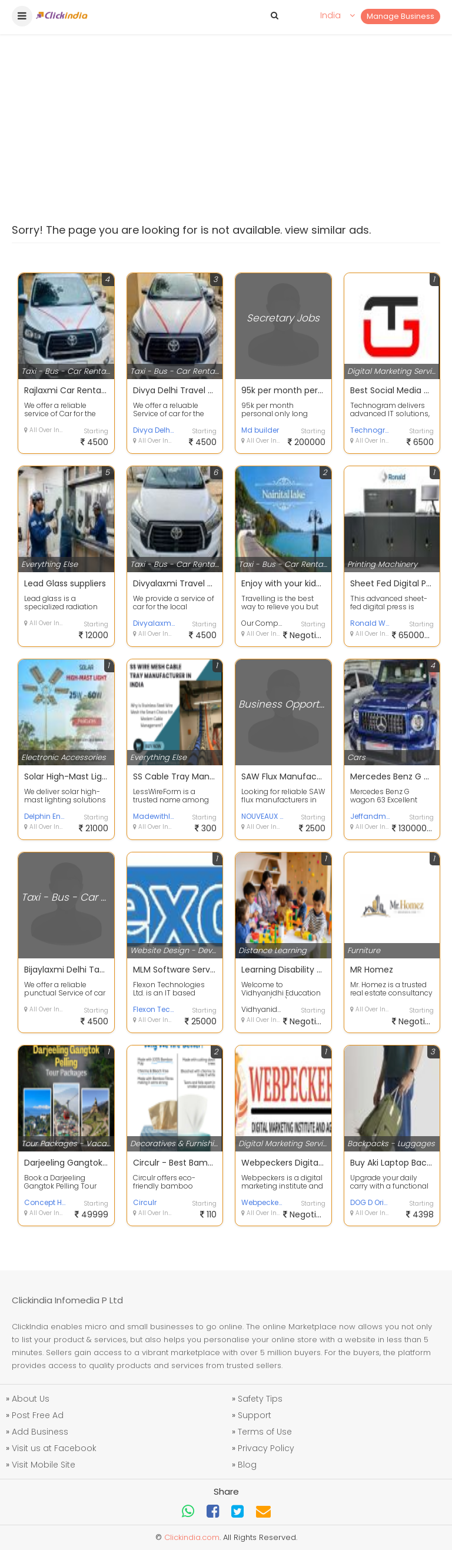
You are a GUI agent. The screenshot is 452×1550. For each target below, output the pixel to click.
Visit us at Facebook (54, 1448)
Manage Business (400, 16)
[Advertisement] (226, 94)
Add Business (40, 1432)
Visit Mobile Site (43, 1465)
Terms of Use (265, 1432)
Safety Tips (260, 1399)
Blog (247, 1465)
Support (254, 1415)
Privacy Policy (266, 1448)
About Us (30, 1399)
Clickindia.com (192, 1537)
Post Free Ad (38, 1415)
